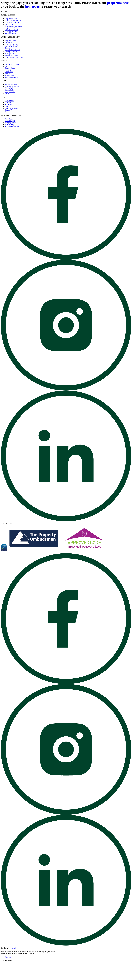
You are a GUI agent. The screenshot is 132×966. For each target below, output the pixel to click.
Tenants (7, 48)
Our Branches (9, 101)
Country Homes (10, 68)
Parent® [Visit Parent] (13, 948)
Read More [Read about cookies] (8, 957)
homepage (32, 6)
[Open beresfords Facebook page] (66, 259)
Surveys (7, 73)
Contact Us (8, 110)
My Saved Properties (12, 126)
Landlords (8, 42)
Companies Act (10, 92)
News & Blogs (10, 124)
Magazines (8, 104)
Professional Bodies (11, 108)
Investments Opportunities (13, 26)
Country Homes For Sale (13, 20)
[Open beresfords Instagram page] (66, 390)
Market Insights (10, 121)
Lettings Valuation (11, 52)
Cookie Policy (9, 90)
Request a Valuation (11, 30)
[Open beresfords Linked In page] (66, 521)
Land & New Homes (12, 64)
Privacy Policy (10, 88)
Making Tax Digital (11, 46)
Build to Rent (9, 75)
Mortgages (8, 70)
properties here (118, 3)
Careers (7, 106)
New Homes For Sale (12, 22)
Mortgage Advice (10, 123)
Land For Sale (9, 24)
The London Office (11, 77)
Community (9, 102)
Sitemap (7, 94)
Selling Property (10, 33)
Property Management (12, 50)
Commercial (9, 72)
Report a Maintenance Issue (14, 57)
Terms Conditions (11, 84)
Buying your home (11, 31)
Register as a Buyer (11, 28)
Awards (7, 112)
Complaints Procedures (12, 86)
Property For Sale (11, 18)
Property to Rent (10, 40)
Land (6, 66)
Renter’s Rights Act (11, 44)
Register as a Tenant (11, 55)
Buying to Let (9, 53)
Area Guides (9, 119)
